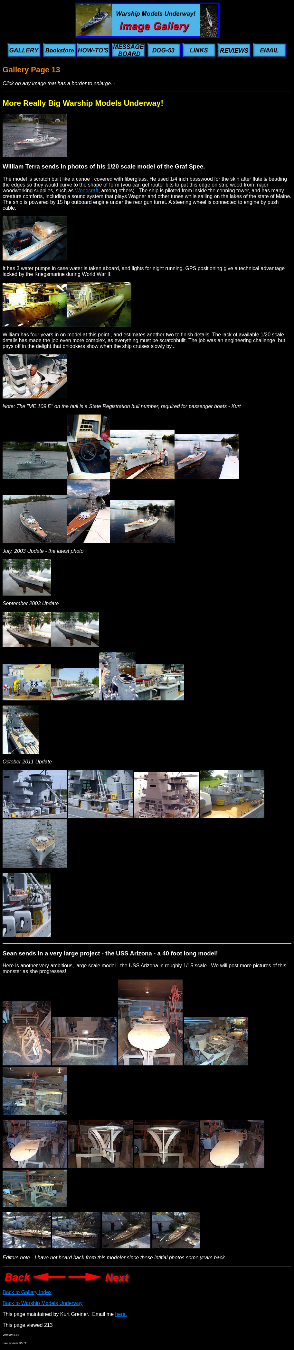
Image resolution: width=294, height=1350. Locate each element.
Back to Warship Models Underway (42, 1303)
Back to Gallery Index (27, 1292)
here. (121, 1314)
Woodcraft (87, 190)
